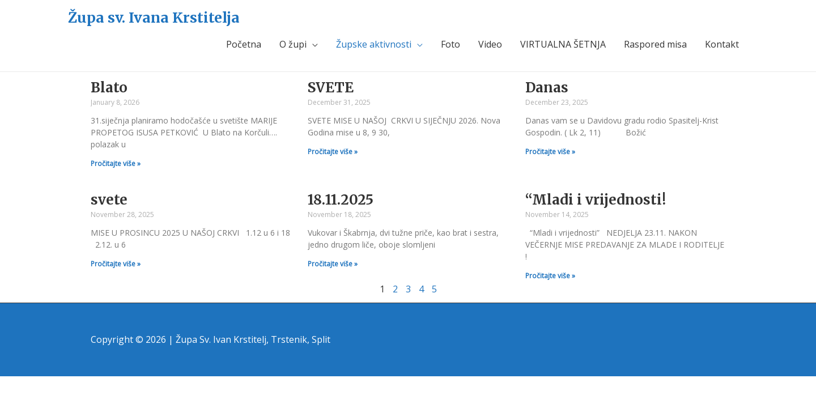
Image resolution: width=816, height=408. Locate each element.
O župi (293, 44)
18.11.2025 (340, 200)
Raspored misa (655, 44)
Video (490, 44)
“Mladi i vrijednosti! (595, 200)
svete (109, 200)
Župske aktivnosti (373, 44)
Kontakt (722, 44)
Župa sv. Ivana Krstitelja (154, 17)
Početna (243, 44)
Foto (450, 44)
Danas (546, 87)
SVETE (331, 87)
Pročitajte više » (116, 163)
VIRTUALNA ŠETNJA (563, 44)
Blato (109, 87)
